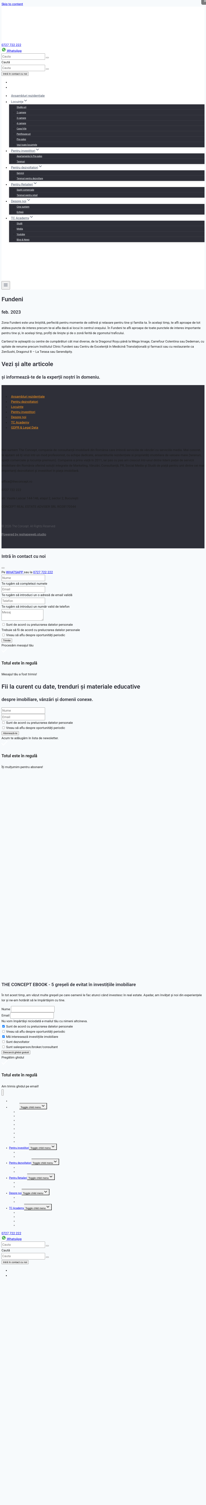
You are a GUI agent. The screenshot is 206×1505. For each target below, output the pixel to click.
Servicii (20, 173)
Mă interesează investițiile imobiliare (32, 1037)
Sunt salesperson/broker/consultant (32, 1047)
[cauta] (23, 56)
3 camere (21, 118)
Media (20, 229)
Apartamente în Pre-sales (29, 156)
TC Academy (20, 422)
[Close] (3, 568)
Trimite (7, 640)
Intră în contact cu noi (15, 73)
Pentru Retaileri (18, 1177)
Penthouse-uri (24, 134)
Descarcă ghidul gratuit (16, 1052)
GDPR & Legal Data (24, 427)
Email (5, 1015)
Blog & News (23, 239)
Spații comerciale (25, 190)
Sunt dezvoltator (17, 1042)
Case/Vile (22, 128)
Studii (19, 223)
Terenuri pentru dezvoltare (30, 178)
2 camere (21, 112)
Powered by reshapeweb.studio (24, 534)
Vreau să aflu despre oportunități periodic (35, 1031)
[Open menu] (6, 285)
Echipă (20, 212)
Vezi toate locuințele (27, 145)
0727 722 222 (11, 45)
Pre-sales (21, 139)
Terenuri (21, 161)
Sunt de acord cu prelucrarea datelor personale (39, 1026)
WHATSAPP (15, 572)
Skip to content (12, 4)
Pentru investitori (23, 412)
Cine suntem (23, 206)
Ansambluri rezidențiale (28, 96)
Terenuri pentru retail (27, 195)
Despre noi (18, 417)
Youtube (21, 234)
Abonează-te (10, 733)
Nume (6, 1009)
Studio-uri (21, 107)
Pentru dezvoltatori (24, 402)
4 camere (21, 123)
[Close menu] (3, 1092)
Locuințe (17, 407)
